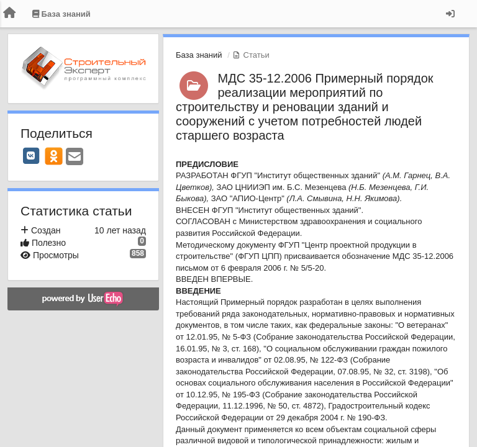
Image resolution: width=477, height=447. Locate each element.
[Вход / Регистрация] (450, 13)
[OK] (54, 156)
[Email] (74, 157)
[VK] (31, 156)
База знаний (199, 55)
